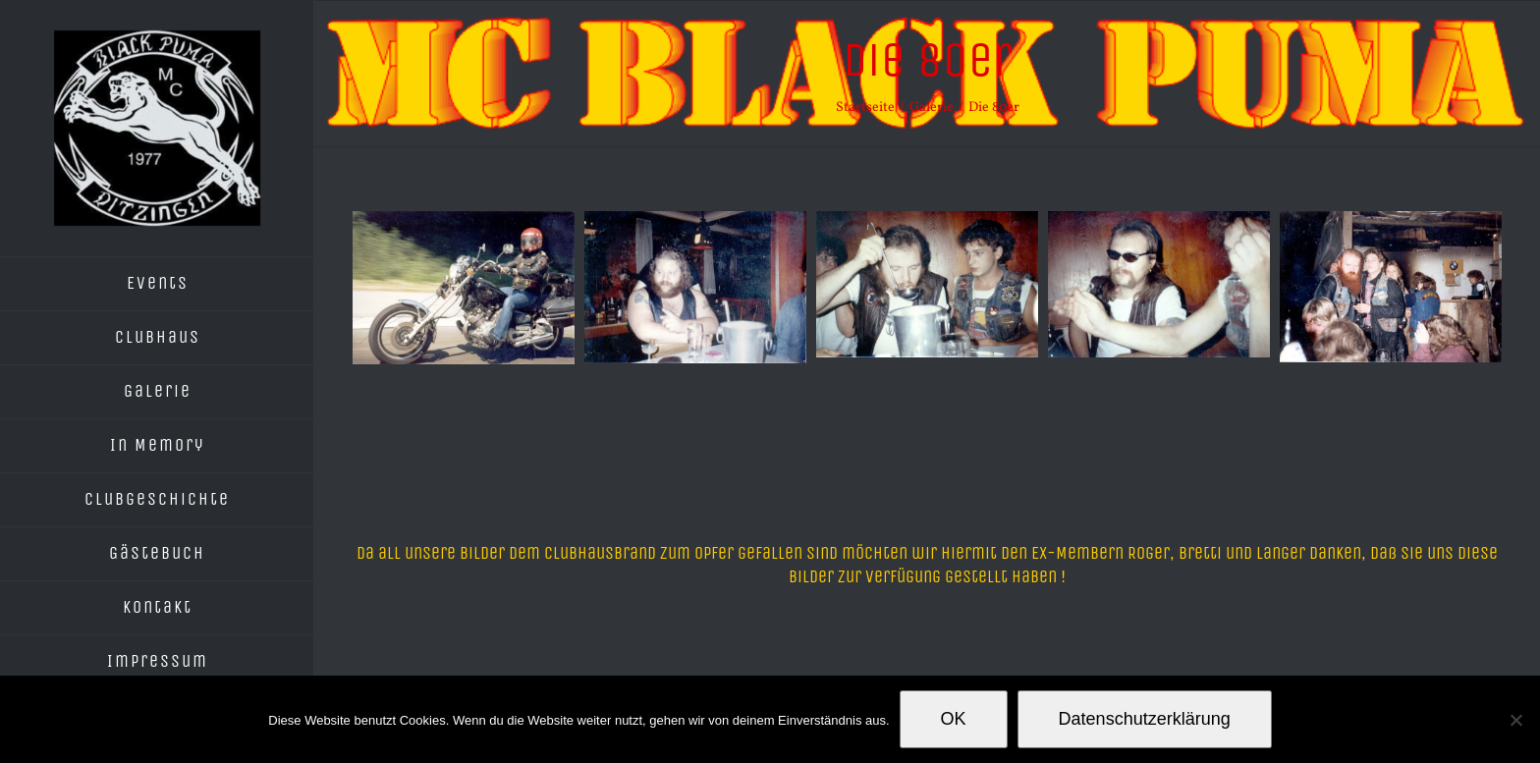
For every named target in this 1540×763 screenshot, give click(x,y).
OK (953, 719)
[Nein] (1515, 720)
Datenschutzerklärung (1145, 719)
